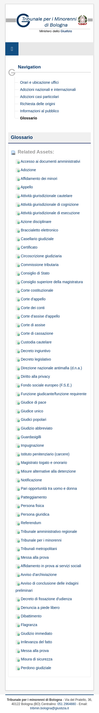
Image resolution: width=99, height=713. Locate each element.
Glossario (28, 118)
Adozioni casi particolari (39, 97)
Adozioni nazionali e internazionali (48, 89)
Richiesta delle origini (37, 104)
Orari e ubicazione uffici (39, 82)
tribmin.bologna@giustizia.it (49, 708)
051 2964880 (67, 704)
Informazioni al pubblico (39, 111)
